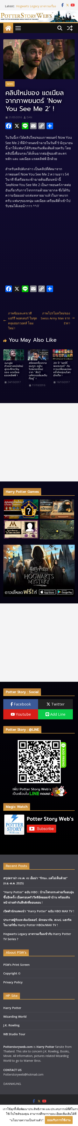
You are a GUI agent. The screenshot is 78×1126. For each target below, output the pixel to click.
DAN (29, 117)
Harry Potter (12, 1008)
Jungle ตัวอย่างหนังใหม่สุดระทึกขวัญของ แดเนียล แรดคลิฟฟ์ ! (13, 369)
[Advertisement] (39, 442)
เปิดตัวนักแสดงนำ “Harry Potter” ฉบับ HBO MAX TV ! (38, 911)
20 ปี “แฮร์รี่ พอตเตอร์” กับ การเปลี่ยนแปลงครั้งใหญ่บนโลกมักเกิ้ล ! (62, 369)
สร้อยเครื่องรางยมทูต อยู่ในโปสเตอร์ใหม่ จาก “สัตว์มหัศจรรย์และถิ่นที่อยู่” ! (38, 370)
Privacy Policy (13, 982)
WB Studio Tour (14, 1034)
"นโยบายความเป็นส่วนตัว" (26, 1120)
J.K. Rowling (11, 1025)
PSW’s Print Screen (16, 965)
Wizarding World (15, 1017)
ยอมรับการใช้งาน (58, 1120)
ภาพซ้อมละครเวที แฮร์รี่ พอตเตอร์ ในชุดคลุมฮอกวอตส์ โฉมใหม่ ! (20, 320)
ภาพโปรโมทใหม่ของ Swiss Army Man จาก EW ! (58, 318)
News (10, 83)
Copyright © (12, 973)
